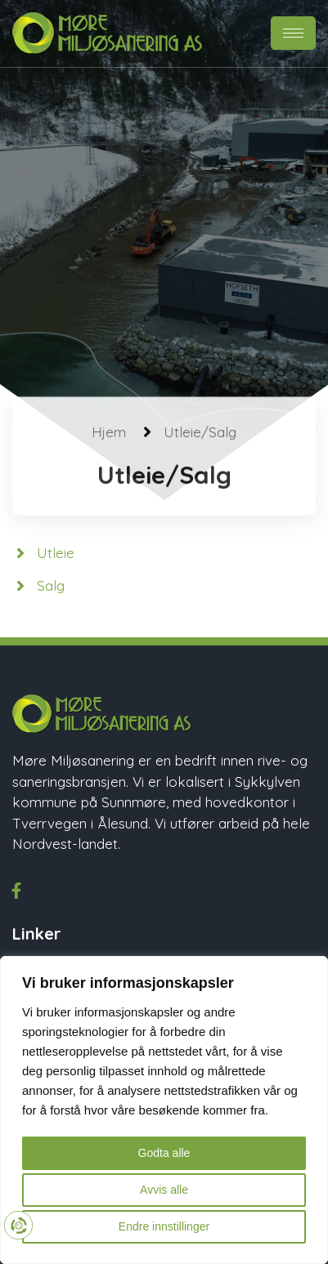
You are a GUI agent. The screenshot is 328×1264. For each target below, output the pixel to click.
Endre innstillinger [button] (164, 1226)
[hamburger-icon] (293, 33)
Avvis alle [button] (164, 1189)
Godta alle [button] (164, 1152)
